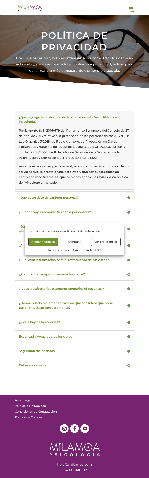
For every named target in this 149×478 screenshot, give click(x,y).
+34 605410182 (74, 470)
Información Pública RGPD (86, 250)
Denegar (74, 241)
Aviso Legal (23, 400)
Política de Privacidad (30, 406)
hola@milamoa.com (74, 464)
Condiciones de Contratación (36, 411)
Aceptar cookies (43, 241)
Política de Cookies (28, 417)
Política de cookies (58, 250)
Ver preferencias (106, 241)
